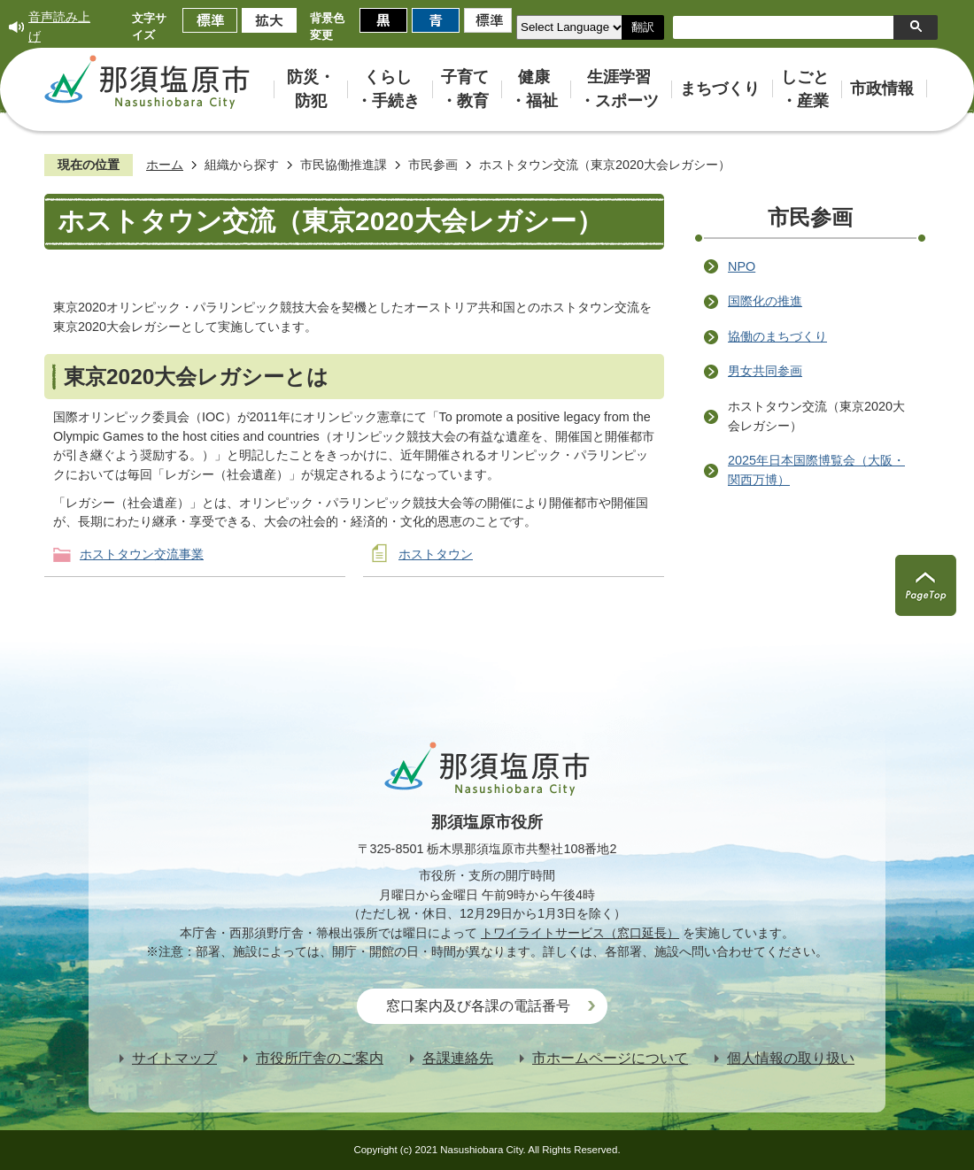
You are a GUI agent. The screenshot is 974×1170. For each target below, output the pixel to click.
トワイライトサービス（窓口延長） (580, 933)
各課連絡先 (457, 1058)
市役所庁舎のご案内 (319, 1058)
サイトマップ (174, 1058)
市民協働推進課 (343, 165)
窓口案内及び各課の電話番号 (478, 1005)
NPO (741, 266)
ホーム (164, 165)
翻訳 (642, 27)
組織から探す (242, 165)
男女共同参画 (765, 371)
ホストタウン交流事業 (142, 554)
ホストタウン (435, 554)
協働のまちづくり (777, 336)
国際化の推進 (765, 301)
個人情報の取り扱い (790, 1058)
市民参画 (433, 165)
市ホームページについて (610, 1058)
